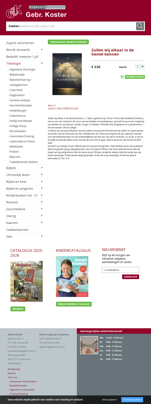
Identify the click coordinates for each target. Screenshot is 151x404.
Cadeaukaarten (17, 230)
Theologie (13, 63)
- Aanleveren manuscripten (23, 381)
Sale (9, 236)
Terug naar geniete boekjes (68, 42)
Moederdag (14, 369)
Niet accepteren (109, 400)
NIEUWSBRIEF (114, 249)
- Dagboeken (16, 95)
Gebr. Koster (36, 12)
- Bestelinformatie (18, 385)
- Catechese (15, 90)
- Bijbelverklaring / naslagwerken (20, 82)
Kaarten (12, 223)
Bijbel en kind (16, 182)
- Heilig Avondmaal (20, 121)
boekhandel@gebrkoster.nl (22, 350)
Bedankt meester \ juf (22, 56)
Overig (11, 216)
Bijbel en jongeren (19, 188)
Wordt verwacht (18, 50)
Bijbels (11, 168)
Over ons (12, 377)
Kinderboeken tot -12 (21, 195)
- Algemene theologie (21, 69)
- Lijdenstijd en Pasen (21, 141)
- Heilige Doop (17, 126)
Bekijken (17, 308)
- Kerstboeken (17, 131)
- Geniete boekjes (19, 100)
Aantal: (123, 67)
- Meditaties (15, 146)
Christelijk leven (18, 175)
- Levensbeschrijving (21, 136)
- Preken (13, 152)
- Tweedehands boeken (23, 162)
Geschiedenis (15, 209)
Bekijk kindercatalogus (74, 304)
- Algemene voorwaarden (22, 389)
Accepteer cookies (132, 400)
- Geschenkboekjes (20, 105)
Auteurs (12, 373)
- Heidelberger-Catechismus (18, 113)
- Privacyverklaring (18, 393)
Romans (12, 202)
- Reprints (14, 157)
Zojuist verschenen (20, 43)
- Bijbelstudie (16, 74)
